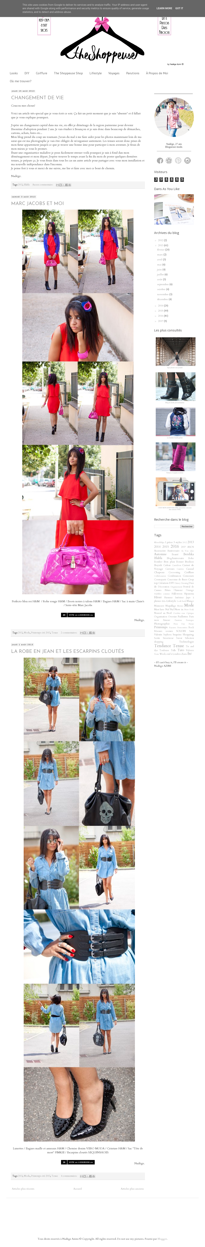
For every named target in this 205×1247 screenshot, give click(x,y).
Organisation (160, 616)
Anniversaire (173, 550)
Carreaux (169, 568)
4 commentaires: (69, 1176)
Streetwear (168, 638)
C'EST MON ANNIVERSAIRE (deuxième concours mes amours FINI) (174, 508)
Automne (160, 554)
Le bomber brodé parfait (174, 438)
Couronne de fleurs (177, 579)
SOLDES (181, 631)
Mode (27, 632)
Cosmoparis (160, 579)
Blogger (162, 1239)
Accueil (77, 1189)
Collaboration (160, 576)
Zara (184, 654)
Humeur (168, 597)
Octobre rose (179, 613)
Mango (190, 601)
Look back (181, 601)
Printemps (160, 627)
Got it (179, 8)
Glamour (178, 590)
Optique (190, 613)
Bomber (158, 561)
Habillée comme (162, 593)
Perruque (190, 620)
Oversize (172, 616)
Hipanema (189, 593)
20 (64, 615)
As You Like (187, 550)
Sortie (157, 638)
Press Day (179, 623)
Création (163, 583)
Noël (169, 613)
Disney (177, 583)
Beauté (175, 554)
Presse (191, 623)
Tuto (181, 650)
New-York (189, 609)
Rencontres (182, 627)
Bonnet (180, 561)
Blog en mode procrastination (174, 402)
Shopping (188, 634)
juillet (160, 274)
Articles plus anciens (132, 1189)
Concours (188, 576)
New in (178, 609)
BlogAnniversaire (175, 558)
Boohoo (189, 561)
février (161, 249)
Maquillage (170, 605)
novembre (163, 294)
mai (159, 264)
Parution (178, 620)
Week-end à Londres (170, 654)
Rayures (172, 627)
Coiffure (41, 73)
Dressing (184, 583)
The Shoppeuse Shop (68, 73)
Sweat (179, 638)
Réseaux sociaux (163, 631)
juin (159, 269)
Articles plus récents (23, 1189)
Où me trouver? (20, 81)
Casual (190, 569)
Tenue (54, 632)
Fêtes (168, 590)
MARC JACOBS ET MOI (37, 203)
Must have (159, 609)
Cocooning (174, 572)
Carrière (180, 569)
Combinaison (174, 575)
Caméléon (176, 565)
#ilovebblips (159, 542)
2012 (161, 240)
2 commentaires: (69, 632)
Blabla (27, 184)
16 (64, 1162)
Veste (156, 654)
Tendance (162, 646)
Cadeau (167, 565)
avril (160, 259)
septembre (163, 284)
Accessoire (160, 550)
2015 (161, 311)
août (160, 279)
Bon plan (169, 561)
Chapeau (159, 572)
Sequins (177, 634)
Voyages (114, 73)
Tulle (173, 650)
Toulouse (164, 650)
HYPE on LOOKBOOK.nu (81, 615)
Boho (191, 558)
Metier (180, 605)
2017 (161, 321)
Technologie (186, 641)
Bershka (188, 554)
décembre (163, 299)
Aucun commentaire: (43, 184)
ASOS (190, 547)
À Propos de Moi (157, 73)
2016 (161, 316)
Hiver (158, 597)
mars (160, 254)
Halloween (177, 593)
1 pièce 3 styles (173, 542)
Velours (190, 650)
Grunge (190, 590)
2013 (20, 184)
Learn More (164, 8)
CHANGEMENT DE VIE (37, 98)
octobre (161, 289)
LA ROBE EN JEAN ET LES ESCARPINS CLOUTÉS (67, 651)
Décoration (163, 586)
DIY (26, 73)
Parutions (132, 73)
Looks (14, 73)
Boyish (158, 565)
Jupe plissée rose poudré (174, 367)
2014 (161, 305)
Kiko (164, 601)
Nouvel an (159, 613)
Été (189, 654)
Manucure (159, 605)
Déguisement (176, 586)
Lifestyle (95, 73)
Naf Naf (169, 609)
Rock (191, 627)
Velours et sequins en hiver (174, 473)
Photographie (162, 623)
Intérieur (179, 597)
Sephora (167, 634)
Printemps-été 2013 (40, 632)
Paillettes (183, 616)
